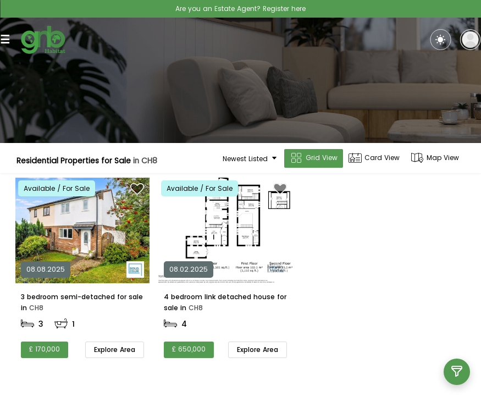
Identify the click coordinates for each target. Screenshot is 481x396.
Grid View (314, 158)
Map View (435, 158)
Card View (374, 158)
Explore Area (114, 349)
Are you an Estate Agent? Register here (240, 8)
